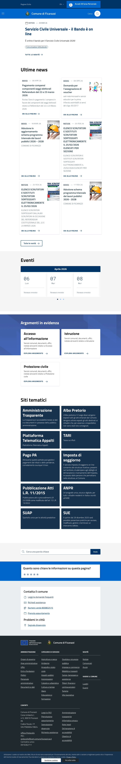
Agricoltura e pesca (49, 659)
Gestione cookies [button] (51, 760)
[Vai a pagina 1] (57, 299)
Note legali (66, 724)
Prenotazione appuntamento (47, 718)
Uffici (23, 667)
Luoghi (85, 683)
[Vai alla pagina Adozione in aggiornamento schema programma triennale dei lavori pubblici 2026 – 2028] (30, 175)
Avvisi (85, 667)
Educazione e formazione (46, 696)
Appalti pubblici (47, 675)
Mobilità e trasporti (70, 671)
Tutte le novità (31, 243)
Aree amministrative (29, 663)
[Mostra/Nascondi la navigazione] (2, 13)
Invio (95, 551)
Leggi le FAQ (46, 712)
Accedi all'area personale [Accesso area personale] (85, 3)
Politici (23, 675)
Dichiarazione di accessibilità (68, 730)
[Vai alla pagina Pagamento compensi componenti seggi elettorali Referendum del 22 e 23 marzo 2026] (31, 112)
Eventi (85, 687)
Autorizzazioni (47, 679)
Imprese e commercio (71, 667)
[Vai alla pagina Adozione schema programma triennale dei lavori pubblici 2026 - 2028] (72, 229)
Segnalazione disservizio (46, 726)
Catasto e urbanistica (50, 683)
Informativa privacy (70, 720)
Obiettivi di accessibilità (67, 738)
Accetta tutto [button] (70, 760)
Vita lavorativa (68, 694)
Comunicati (87, 663)
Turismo (65, 691)
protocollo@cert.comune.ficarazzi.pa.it (36, 738)
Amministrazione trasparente (69, 714)
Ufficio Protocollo (28, 732)
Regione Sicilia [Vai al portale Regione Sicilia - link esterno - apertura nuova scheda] (26, 4)
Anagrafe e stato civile (48, 669)
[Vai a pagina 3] (63, 299)
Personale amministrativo (27, 681)
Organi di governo (28, 659)
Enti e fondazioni (27, 671)
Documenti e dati (28, 687)
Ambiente (45, 663)
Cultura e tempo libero (48, 689)
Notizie (85, 659)
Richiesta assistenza (49, 732)
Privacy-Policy (71, 757)
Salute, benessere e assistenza (70, 677)
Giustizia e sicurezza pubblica (70, 661)
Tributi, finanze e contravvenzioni (68, 685)
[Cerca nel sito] (97, 14)
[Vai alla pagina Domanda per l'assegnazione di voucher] (72, 113)
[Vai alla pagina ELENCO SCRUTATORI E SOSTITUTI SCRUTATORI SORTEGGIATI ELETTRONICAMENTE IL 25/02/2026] (30, 229)
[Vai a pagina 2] (60, 299)
